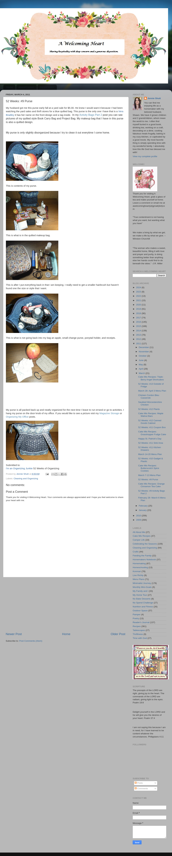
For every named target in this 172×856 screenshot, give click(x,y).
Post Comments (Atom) (30, 641)
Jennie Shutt (154, 98)
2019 (139, 309)
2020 (139, 304)
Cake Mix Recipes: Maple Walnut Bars (150, 414)
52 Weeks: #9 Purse (148, 479)
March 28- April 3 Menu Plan (152, 391)
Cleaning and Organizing (26, 478)
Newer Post (14, 634)
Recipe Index (47, 87)
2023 (139, 291)
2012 (139, 339)
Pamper (136, 614)
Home (9, 87)
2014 (139, 330)
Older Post (118, 634)
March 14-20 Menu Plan (150, 454)
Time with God (140, 638)
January (143, 510)
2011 (139, 343)
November (144, 351)
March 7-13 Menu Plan (149, 475)
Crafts (136, 551)
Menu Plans (138, 579)
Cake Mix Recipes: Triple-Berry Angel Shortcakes (151, 378)
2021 (139, 300)
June (141, 360)
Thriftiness (138, 634)
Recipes (137, 626)
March (142, 373)
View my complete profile (145, 156)
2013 (139, 335)
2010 (139, 515)
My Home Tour (140, 595)
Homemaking (139, 563)
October (143, 356)
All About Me (139, 532)
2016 (139, 322)
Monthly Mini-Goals (142, 587)
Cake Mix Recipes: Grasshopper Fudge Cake (152, 432)
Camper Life (139, 540)
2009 (139, 520)
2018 (139, 313)
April (141, 369)
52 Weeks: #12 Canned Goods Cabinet (149, 421)
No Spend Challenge (143, 602)
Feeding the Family (142, 555)
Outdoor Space (140, 610)
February (143, 506)
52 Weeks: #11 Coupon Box (152, 427)
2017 (139, 317)
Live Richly (138, 575)
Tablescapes (139, 630)
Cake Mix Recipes (142, 536)
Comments (141, 788)
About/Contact (26, 87)
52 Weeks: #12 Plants (149, 409)
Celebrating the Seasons (145, 544)
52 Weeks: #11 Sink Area (150, 443)
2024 (139, 287)
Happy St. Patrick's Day (149, 438)
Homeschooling (140, 567)
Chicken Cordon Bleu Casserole (148, 396)
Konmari (137, 571)
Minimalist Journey (142, 583)
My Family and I (140, 591)
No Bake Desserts (142, 599)
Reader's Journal (141, 622)
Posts (139, 783)
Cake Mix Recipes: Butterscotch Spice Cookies (148, 468)
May (141, 364)
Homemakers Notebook (144, 559)
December (144, 347)
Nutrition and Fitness (143, 606)
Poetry (136, 618)
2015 (139, 326)
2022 (139, 296)
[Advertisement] (65, 605)
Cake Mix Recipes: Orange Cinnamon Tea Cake (151, 485)
